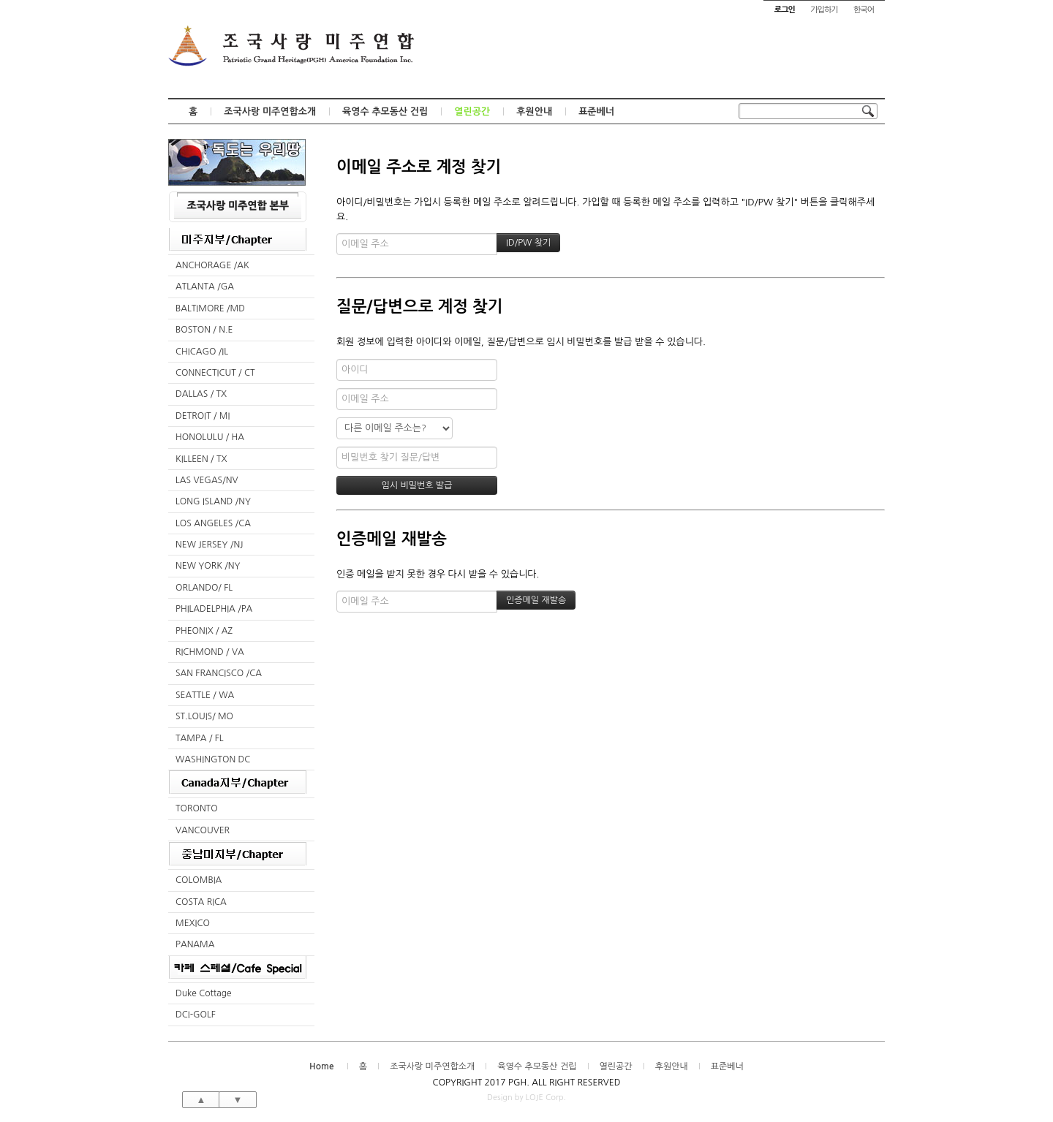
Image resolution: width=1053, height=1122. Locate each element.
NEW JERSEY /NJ (209, 544)
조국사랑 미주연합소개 (270, 111)
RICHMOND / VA (210, 652)
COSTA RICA (201, 902)
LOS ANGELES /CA (213, 523)
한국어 (863, 10)
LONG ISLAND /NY (213, 501)
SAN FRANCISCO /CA (219, 673)
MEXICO (193, 923)
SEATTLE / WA (205, 695)
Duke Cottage (204, 993)
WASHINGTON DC (213, 759)
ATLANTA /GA (205, 286)
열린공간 (472, 111)
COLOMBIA (199, 880)
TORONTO (197, 808)
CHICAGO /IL (202, 351)
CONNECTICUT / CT (215, 372)
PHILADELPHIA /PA (214, 608)
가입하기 (823, 10)
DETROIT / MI (203, 416)
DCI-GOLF (196, 1014)
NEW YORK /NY (208, 565)
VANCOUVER (203, 830)
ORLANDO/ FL (204, 587)
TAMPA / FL (200, 738)
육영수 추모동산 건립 (385, 111)
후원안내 (534, 111)
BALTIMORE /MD (210, 308)
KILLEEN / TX (201, 459)
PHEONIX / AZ (204, 630)
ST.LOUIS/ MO (204, 716)
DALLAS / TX (201, 394)
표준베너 (596, 111)
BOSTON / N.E (204, 329)
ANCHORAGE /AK (212, 265)
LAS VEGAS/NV (207, 480)
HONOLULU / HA (210, 437)
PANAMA (195, 944)
